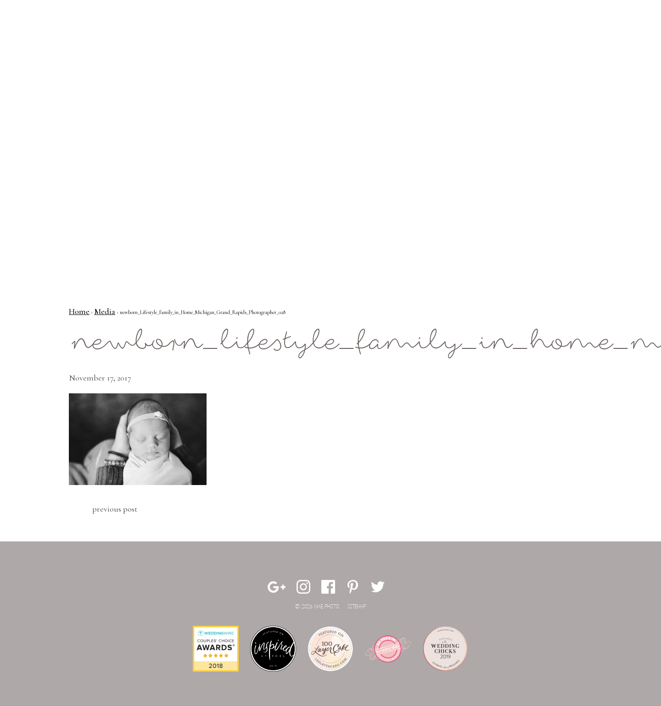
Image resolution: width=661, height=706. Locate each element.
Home (79, 311)
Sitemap (356, 606)
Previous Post (114, 509)
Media (104, 311)
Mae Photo (43, 36)
